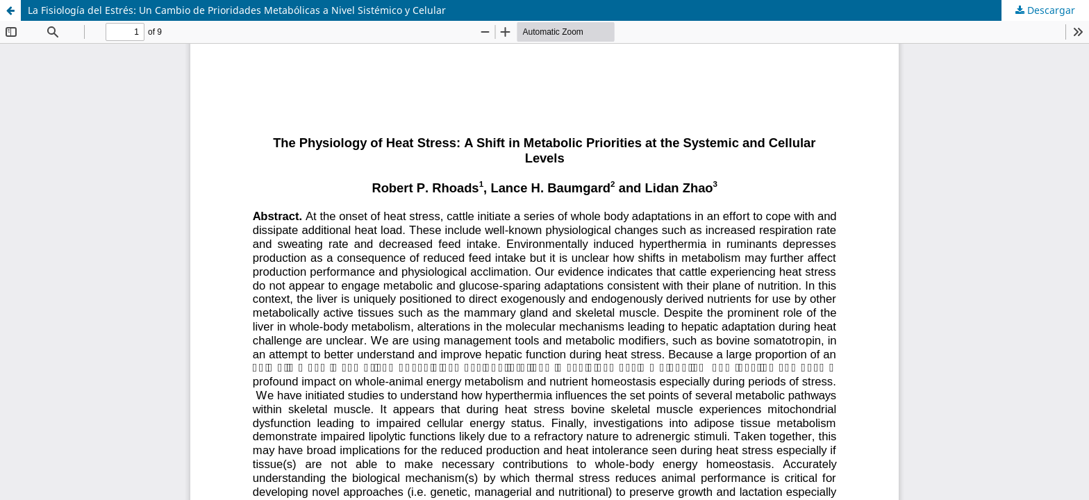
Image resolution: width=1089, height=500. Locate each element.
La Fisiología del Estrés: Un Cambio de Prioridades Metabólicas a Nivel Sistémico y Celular (237, 10)
